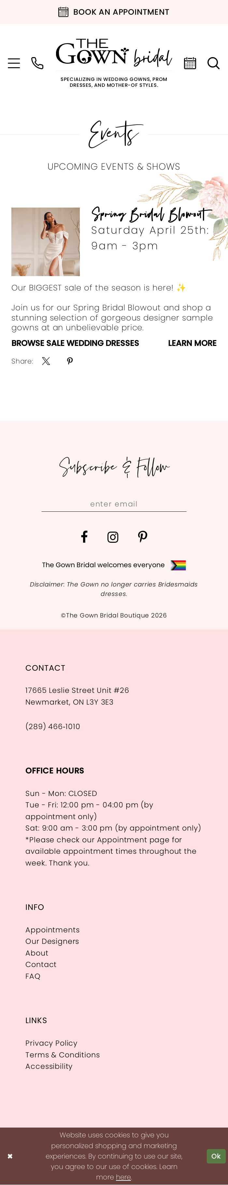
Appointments (52, 930)
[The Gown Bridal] (114, 63)
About (36, 953)
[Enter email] (114, 504)
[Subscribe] (176, 504)
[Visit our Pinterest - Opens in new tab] (143, 537)
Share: (22, 361)
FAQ (33, 976)
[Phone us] (38, 63)
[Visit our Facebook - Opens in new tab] (84, 537)
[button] (14, 63)
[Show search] (213, 63)
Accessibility (49, 1066)
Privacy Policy (51, 1043)
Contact (41, 964)
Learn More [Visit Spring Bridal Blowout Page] (192, 343)
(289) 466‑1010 (52, 726)
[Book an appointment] (114, 12)
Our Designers (52, 941)
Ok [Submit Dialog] (216, 1156)
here (123, 1177)
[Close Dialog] (10, 1156)
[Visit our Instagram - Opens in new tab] (113, 537)
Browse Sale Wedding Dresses (75, 343)
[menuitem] (14, 63)
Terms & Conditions (62, 1055)
